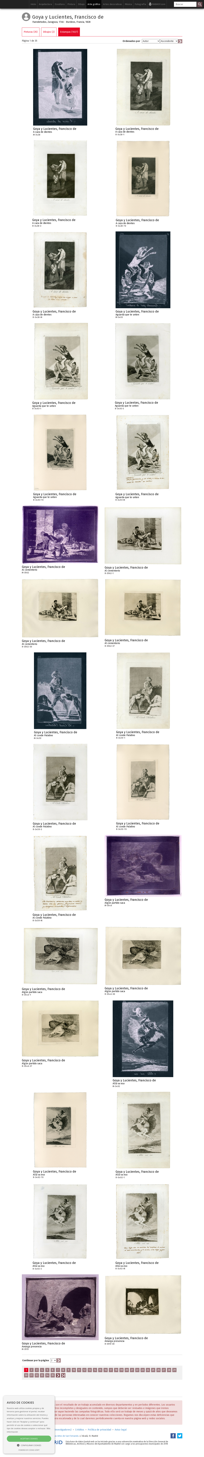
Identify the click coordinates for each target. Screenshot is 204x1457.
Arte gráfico (94, 4)
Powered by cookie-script (29, 1450)
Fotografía (140, 4)
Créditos (79, 1429)
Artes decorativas (112, 4)
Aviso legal (121, 1429)
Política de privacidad (99, 1429)
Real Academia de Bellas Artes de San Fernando (56, 1436)
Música (128, 4)
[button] (29, 1445)
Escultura (60, 4)
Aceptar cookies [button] (29, 1438)
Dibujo (81, 4)
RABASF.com (157, 4)
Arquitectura (45, 4)
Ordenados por (131, 41)
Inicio (33, 4)
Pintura (71, 4)
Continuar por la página (35, 1360)
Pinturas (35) (31, 31)
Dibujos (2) (49, 31)
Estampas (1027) (69, 31)
